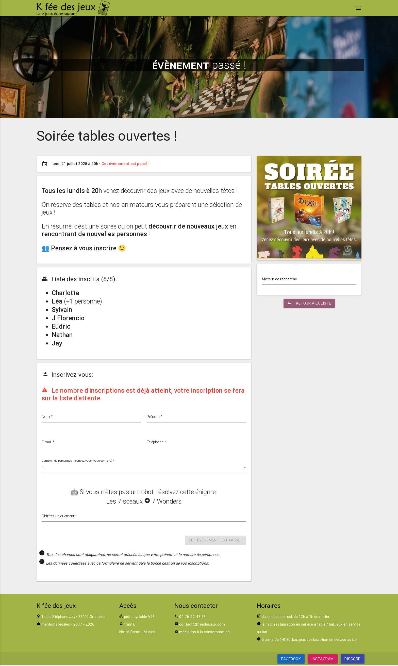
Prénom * (155, 416)
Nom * (47, 416)
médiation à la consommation (204, 632)
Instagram (322, 659)
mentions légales (55, 625)
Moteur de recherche (279, 279)
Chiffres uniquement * (60, 516)
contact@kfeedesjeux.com (202, 625)
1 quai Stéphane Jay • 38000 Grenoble (73, 617)
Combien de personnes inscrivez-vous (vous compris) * (78, 461)
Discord (352, 659)
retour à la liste (309, 303)
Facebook (291, 659)
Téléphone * (157, 442)
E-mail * (48, 442)
